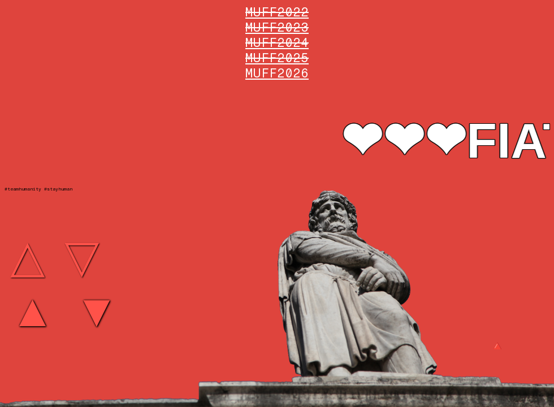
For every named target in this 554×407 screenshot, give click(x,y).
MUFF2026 (277, 73)
